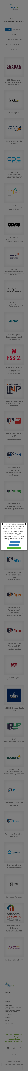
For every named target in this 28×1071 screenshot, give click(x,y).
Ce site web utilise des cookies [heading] (14, 524)
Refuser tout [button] (14, 545)
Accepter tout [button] (14, 542)
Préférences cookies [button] (14, 548)
